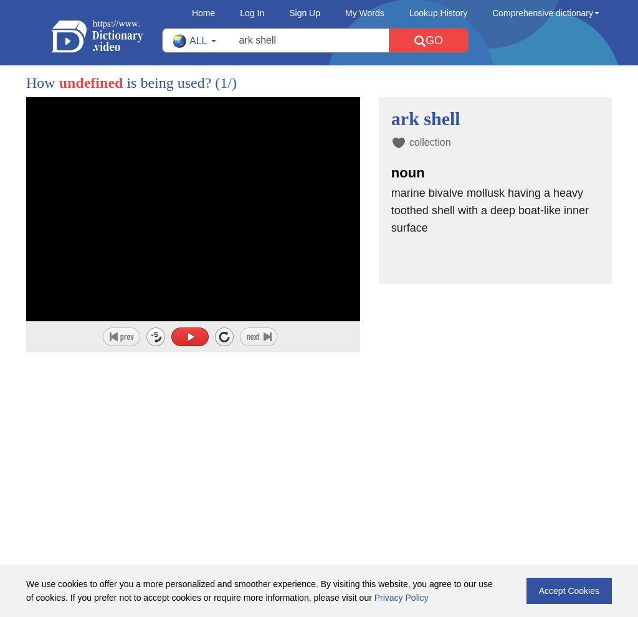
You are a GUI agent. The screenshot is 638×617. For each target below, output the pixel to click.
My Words (364, 13)
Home (203, 13)
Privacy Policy (401, 598)
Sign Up (304, 13)
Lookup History (438, 13)
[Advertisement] (319, 433)
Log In (252, 13)
